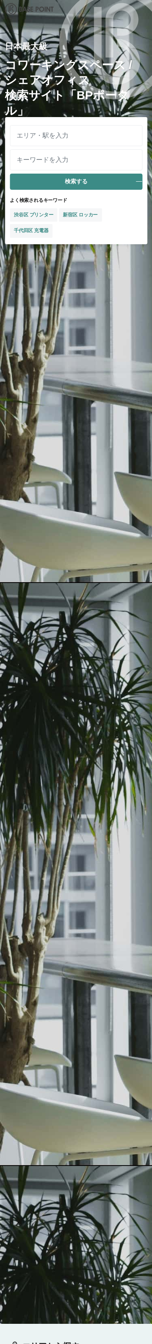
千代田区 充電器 (31, 230)
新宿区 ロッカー (80, 215)
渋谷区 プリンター (34, 215)
